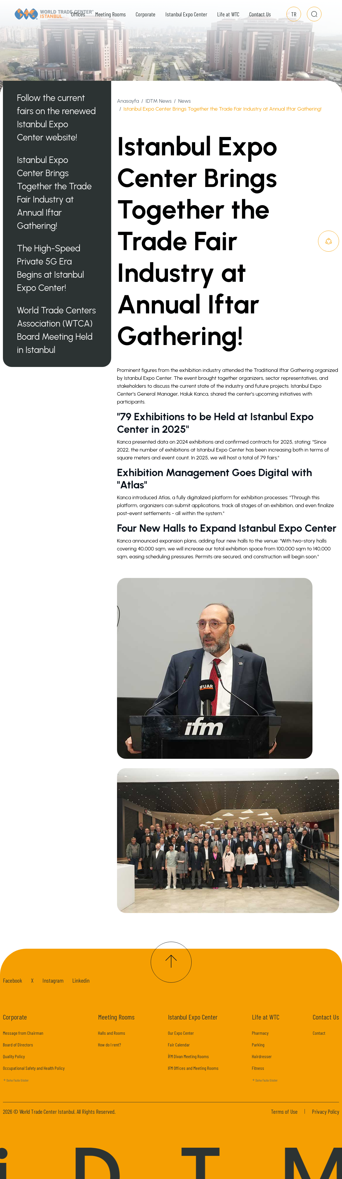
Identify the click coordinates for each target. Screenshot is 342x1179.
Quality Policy (14, 1056)
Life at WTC (228, 17)
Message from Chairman (23, 1033)
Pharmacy (260, 1033)
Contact (319, 1033)
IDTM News (158, 101)
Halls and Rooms (111, 1033)
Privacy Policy (325, 1111)
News (184, 101)
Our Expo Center (181, 1033)
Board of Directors (18, 1044)
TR (293, 17)
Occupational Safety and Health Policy (34, 1068)
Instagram (52, 980)
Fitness (258, 1068)
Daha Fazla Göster (16, 1080)
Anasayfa (128, 101)
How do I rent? (109, 1044)
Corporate (145, 17)
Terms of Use (284, 1111)
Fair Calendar (179, 1044)
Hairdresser (262, 1056)
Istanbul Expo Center (186, 17)
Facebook (12, 980)
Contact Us (260, 17)
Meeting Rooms (110, 17)
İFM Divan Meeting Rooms (188, 1056)
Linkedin (81, 980)
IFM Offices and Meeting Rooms (193, 1068)
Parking (258, 1044)
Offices (78, 17)
